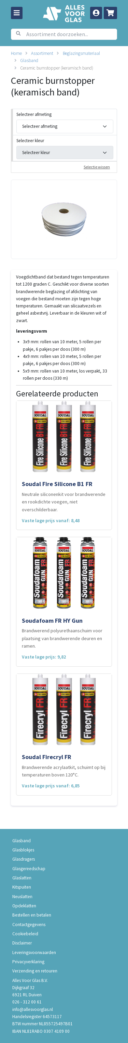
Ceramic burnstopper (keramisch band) (56, 68)
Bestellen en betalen (31, 915)
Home (16, 53)
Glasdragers (23, 859)
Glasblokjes (23, 850)
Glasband (29, 60)
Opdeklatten (24, 906)
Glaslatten (21, 878)
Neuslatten (22, 897)
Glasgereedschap (28, 869)
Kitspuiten (21, 887)
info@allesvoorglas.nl (32, 1009)
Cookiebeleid (25, 934)
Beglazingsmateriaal (81, 53)
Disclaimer (22, 943)
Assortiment (42, 53)
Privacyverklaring (28, 962)
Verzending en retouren (34, 971)
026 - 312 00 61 (27, 1002)
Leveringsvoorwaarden (34, 952)
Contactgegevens (28, 924)
